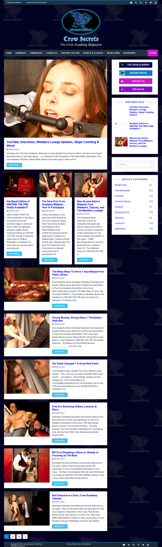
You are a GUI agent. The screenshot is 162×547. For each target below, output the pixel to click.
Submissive (36, 53)
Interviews (129, 53)
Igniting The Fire (70, 53)
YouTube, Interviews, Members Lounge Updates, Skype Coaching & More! (141, 111)
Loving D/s (51, 53)
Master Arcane (13, 149)
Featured (119, 207)
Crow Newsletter (122, 190)
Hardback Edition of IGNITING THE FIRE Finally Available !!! (18, 204)
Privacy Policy (71, 544)
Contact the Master (14, 2)
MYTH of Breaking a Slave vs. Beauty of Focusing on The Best (75, 454)
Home (9, 53)
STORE (152, 53)
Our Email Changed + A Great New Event (75, 363)
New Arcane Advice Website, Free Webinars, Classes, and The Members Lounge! (90, 206)
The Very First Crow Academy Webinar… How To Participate (53, 204)
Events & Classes (93, 53)
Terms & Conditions (84, 544)
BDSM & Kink (113, 53)
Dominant (21, 53)
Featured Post (135, 102)
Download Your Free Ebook (36, 2)
